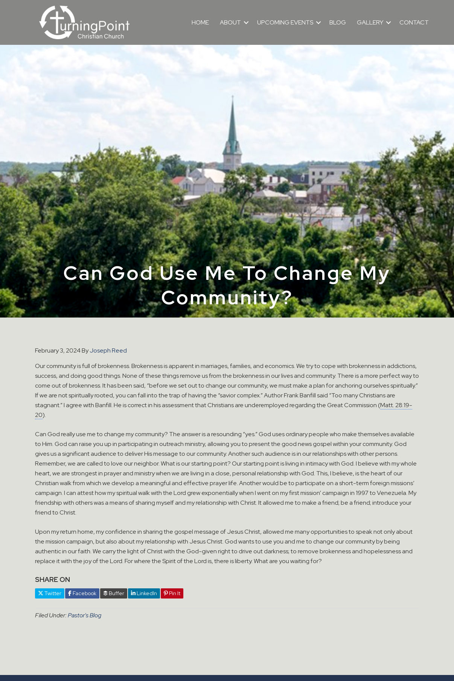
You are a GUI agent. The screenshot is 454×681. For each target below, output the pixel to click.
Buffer (113, 593)
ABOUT (230, 22)
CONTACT (414, 22)
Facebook (82, 593)
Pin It (172, 593)
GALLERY (370, 22)
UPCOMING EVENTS (285, 22)
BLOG (337, 22)
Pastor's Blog (84, 615)
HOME (200, 22)
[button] (246, 22)
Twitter (49, 593)
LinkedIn (144, 593)
